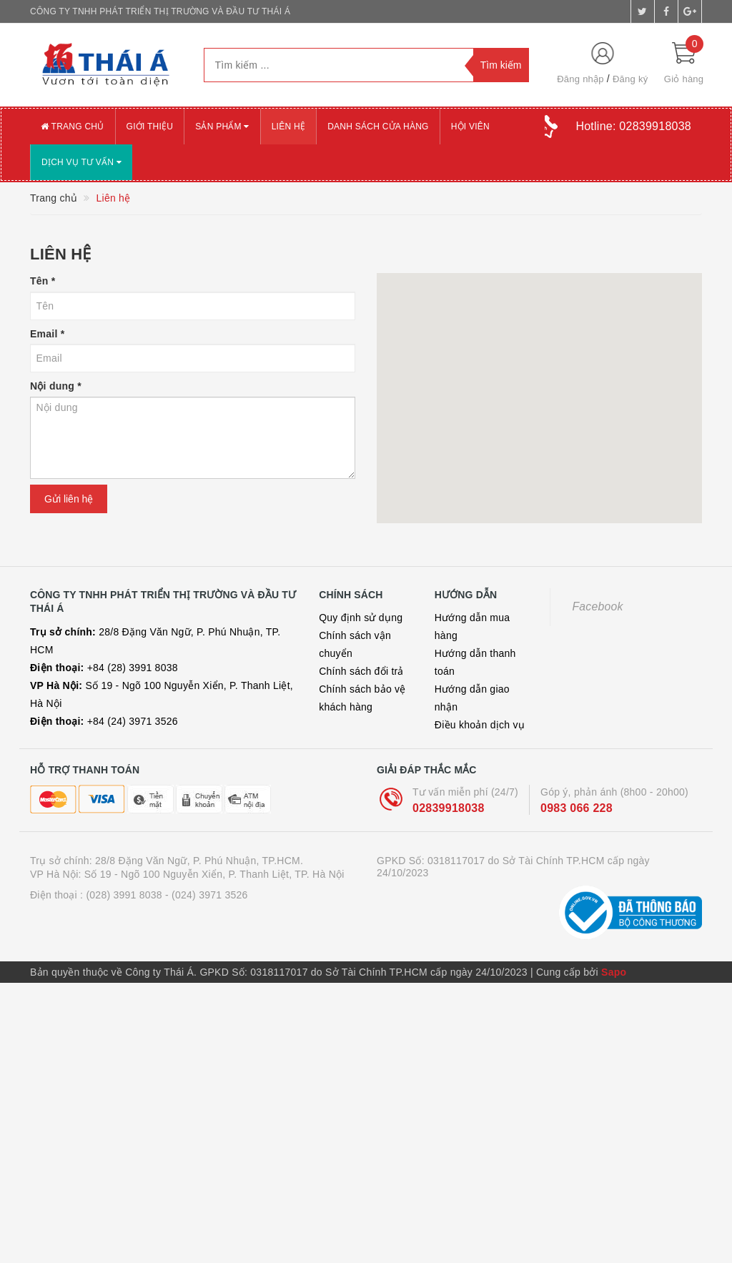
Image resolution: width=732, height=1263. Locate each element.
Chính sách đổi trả (361, 671)
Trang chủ (72, 127)
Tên (42, 281)
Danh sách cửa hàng (378, 127)
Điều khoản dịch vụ (480, 724)
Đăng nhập (580, 79)
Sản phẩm (222, 127)
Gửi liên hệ (68, 499)
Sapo (613, 972)
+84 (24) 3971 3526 (104, 721)
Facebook (597, 606)
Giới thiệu (150, 127)
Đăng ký (630, 79)
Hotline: (633, 126)
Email (47, 334)
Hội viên (470, 127)
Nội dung (55, 386)
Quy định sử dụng (360, 617)
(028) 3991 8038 (124, 895)
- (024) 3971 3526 (206, 895)
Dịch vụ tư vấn (81, 162)
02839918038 (448, 808)
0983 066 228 (576, 808)
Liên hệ (288, 127)
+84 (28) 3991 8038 (104, 667)
